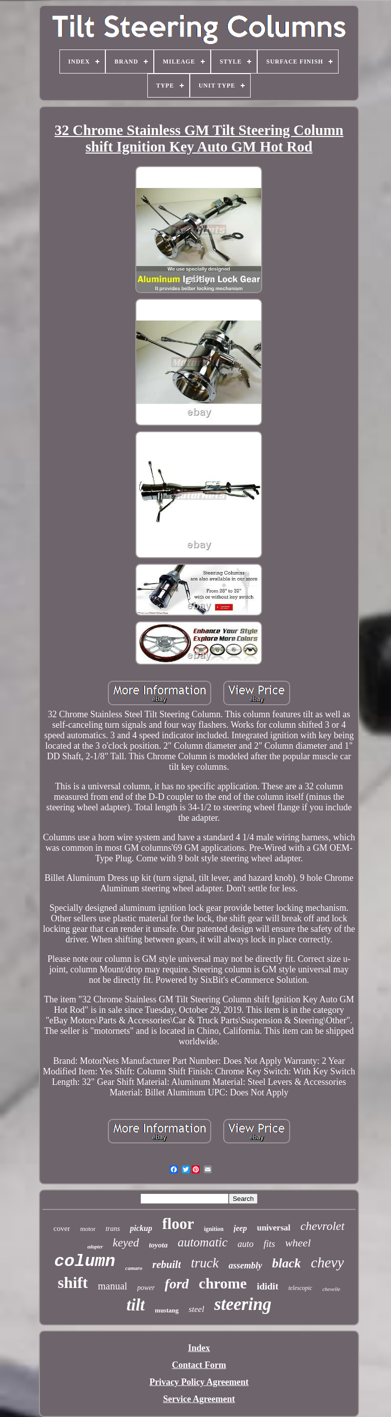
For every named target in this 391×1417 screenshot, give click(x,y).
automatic (203, 1242)
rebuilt (166, 1264)
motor (87, 1228)
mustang (167, 1310)
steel (196, 1309)
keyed (126, 1242)
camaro (133, 1268)
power (146, 1287)
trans (112, 1228)
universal (273, 1227)
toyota (158, 1245)
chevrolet (322, 1225)
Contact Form (199, 1365)
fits (269, 1243)
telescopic (300, 1287)
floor (178, 1223)
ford (177, 1283)
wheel (298, 1242)
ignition (213, 1228)
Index (199, 1348)
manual (112, 1285)
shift (73, 1282)
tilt (135, 1305)
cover (61, 1228)
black (286, 1263)
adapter (95, 1246)
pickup (141, 1228)
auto (246, 1244)
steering (243, 1304)
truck (204, 1262)
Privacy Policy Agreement (199, 1382)
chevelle (331, 1289)
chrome (223, 1283)
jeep (240, 1228)
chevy (327, 1262)
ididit (267, 1286)
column (84, 1261)
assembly (245, 1265)
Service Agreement (199, 1399)
